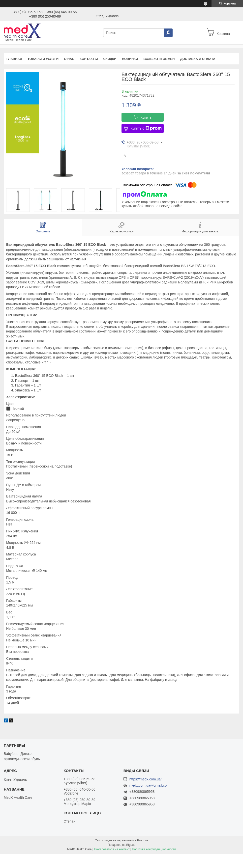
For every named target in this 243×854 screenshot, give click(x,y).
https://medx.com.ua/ (145, 779)
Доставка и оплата (197, 59)
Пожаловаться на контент (111, 849)
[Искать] (168, 32)
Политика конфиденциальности (154, 849)
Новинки (130, 59)
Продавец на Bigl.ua (121, 845)
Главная (14, 59)
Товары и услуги (43, 59)
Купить (146, 117)
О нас (69, 59)
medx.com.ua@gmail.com (149, 785)
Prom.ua (142, 840)
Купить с (145, 128)
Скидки (109, 59)
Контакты (89, 59)
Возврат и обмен (159, 59)
